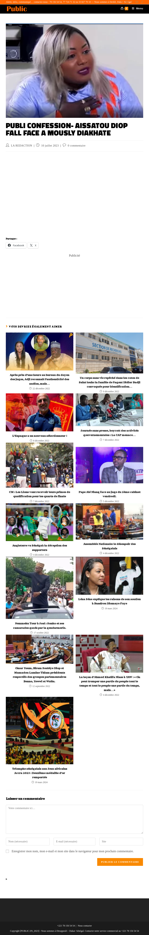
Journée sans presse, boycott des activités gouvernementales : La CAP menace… (110, 432)
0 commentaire (76, 145)
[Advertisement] (74, 285)
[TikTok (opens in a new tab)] (141, 2)
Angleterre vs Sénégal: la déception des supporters (39, 547)
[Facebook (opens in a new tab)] (127, 2)
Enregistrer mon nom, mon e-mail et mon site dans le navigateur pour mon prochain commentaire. (73, 851)
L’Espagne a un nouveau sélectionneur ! (39, 435)
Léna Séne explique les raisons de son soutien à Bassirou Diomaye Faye (109, 601)
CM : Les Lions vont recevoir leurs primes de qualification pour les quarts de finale (39, 494)
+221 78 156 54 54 (66, 925)
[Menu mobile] (136, 8)
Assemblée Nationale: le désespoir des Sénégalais (109, 546)
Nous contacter (85, 925)
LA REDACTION (21, 145)
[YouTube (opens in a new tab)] (137, 2)
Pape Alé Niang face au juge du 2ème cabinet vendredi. (109, 494)
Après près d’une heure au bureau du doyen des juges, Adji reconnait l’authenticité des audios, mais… (39, 379)
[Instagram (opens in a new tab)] (132, 2)
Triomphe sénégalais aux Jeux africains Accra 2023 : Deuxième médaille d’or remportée (39, 773)
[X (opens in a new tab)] (122, 2)
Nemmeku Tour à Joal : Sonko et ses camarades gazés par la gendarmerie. (39, 625)
